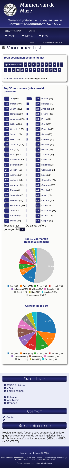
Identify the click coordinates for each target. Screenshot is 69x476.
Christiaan (15, 159)
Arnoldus (45, 109)
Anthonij (14, 180)
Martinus (45, 165)
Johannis (14, 195)
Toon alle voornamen (14, 78)
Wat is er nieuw (16, 385)
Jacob (13, 134)
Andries (14, 175)
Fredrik (44, 114)
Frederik (45, 139)
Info (45, 36)
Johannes (15, 119)
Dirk (12, 139)
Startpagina (13, 31)
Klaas (44, 205)
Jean (12, 210)
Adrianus (14, 215)
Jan (12, 98)
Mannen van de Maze (30, 453)
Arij (11, 149)
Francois (45, 129)
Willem (13, 124)
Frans (13, 190)
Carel (44, 124)
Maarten (45, 144)
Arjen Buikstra (46, 463)
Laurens (45, 200)
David (44, 159)
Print (32, 42)
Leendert (14, 165)
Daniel (13, 220)
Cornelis (14, 129)
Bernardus (46, 210)
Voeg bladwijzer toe (52, 42)
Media (29, 36)
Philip (44, 119)
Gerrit (13, 154)
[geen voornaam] (13, 64)
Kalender (12, 397)
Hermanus (15, 205)
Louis (44, 175)
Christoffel (46, 180)
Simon (44, 134)
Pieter (13, 104)
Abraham (14, 185)
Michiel (44, 149)
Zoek (32, 31)
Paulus (44, 215)
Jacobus (14, 144)
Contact (11, 417)
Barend (45, 98)
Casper (45, 220)
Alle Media (13, 400)
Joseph (13, 170)
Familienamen (15, 391)
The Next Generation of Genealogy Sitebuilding (47, 457)
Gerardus (46, 185)
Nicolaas (14, 200)
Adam (44, 195)
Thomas (45, 154)
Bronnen (12, 403)
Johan (13, 109)
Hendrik (14, 114)
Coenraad (46, 170)
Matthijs (45, 104)
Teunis (44, 190)
